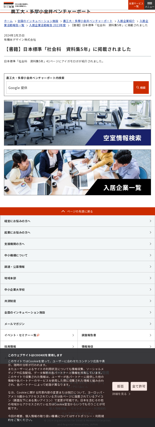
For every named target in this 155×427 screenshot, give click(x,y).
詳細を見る (119, 393)
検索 (141, 88)
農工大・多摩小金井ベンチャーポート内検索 (35, 77)
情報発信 (87, 346)
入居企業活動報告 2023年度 (47, 25)
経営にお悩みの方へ (17, 221)
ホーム (8, 21)
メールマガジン (14, 324)
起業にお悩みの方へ (17, 232)
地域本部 (10, 278)
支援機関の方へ (14, 244)
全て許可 (138, 386)
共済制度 (10, 301)
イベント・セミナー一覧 (21, 335)
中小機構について (16, 255)
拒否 (120, 386)
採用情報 (10, 346)
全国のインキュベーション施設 (38, 21)
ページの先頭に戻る (80, 211)
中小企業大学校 (14, 289)
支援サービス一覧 (136, 5)
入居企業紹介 (126, 21)
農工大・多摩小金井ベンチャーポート (88, 21)
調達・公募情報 (14, 267)
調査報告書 (89, 335)
